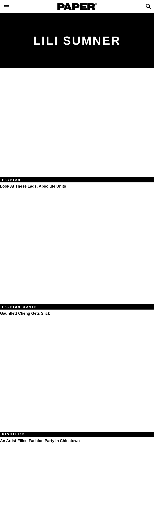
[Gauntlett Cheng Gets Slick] (77, 253)
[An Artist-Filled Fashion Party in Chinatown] (77, 380)
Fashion (11, 179)
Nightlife (13, 434)
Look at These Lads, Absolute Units (33, 186)
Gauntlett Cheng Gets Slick (25, 313)
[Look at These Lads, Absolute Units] (77, 126)
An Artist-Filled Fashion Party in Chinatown (40, 441)
